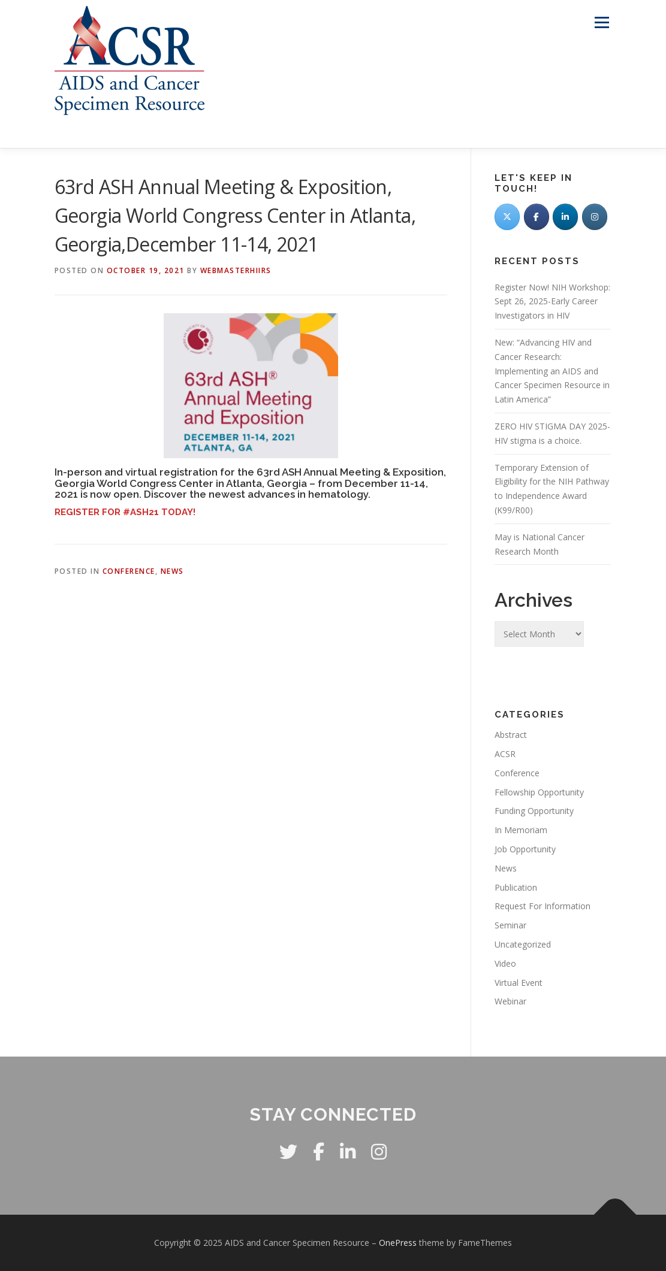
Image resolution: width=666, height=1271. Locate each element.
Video (505, 963)
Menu (601, 22)
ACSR (505, 753)
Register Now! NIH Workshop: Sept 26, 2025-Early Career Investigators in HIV (552, 302)
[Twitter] (507, 217)
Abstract (511, 734)
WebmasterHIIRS (236, 270)
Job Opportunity (525, 849)
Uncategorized (523, 944)
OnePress (398, 1242)
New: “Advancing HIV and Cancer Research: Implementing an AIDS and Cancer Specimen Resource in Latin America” (552, 371)
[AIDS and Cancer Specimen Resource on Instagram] (594, 217)
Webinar (510, 1001)
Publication (516, 887)
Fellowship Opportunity (539, 792)
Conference (129, 571)
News (172, 571)
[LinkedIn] (565, 217)
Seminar (510, 925)
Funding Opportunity (534, 810)
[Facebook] (536, 217)
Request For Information (542, 906)
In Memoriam (521, 830)
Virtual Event (519, 982)
